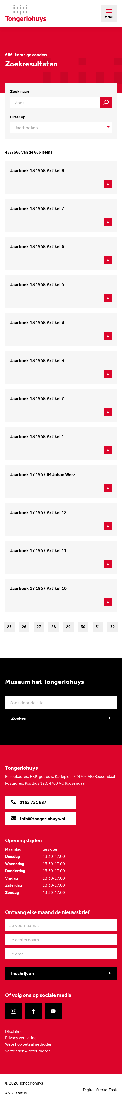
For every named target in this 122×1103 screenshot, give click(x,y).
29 (68, 626)
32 (112, 626)
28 (53, 626)
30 (83, 626)
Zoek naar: (19, 91)
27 (39, 626)
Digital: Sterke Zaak (100, 1089)
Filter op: (18, 117)
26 (24, 626)
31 (98, 626)
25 (9, 626)
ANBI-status (16, 1093)
